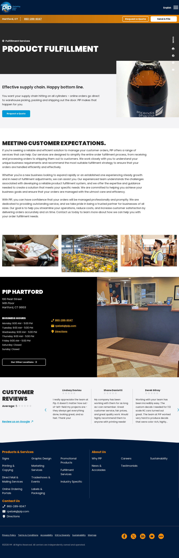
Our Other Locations (22, 362)
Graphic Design (41, 458)
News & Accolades (99, 468)
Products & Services (18, 452)
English (167, 7)
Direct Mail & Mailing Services (12, 479)
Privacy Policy (9, 535)
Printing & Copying (8, 468)
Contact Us (11, 501)
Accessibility (46, 535)
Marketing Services (37, 468)
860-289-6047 (33, 19)
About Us (99, 452)
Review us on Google (16, 421)
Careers (126, 458)
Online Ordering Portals (12, 491)
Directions (58, 331)
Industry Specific (71, 481)
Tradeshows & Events (40, 479)
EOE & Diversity (62, 535)
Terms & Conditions (28, 535)
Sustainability (159, 458)
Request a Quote (135, 19)
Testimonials (129, 466)
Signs (5, 458)
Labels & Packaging (38, 491)
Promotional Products (68, 460)
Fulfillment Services (18, 41)
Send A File (163, 19)
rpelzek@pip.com (63, 326)
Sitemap (92, 535)
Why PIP (97, 458)
